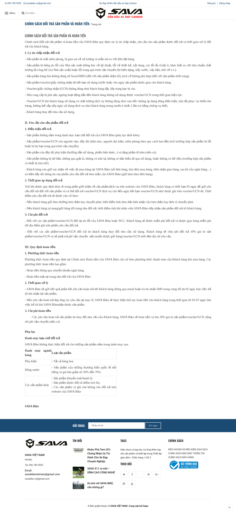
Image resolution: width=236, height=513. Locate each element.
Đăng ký (211, 3)
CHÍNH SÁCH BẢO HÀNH (181, 457)
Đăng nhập (224, 3)
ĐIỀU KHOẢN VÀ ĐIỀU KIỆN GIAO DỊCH (188, 449)
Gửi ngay (153, 425)
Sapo (145, 506)
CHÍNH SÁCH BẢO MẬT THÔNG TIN (186, 453)
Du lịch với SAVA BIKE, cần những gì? (100, 485)
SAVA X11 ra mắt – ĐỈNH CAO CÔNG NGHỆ (101, 470)
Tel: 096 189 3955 (34, 465)
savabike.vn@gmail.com (38, 3)
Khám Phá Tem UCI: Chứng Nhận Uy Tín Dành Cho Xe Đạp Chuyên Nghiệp (99, 455)
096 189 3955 (14, 3)
